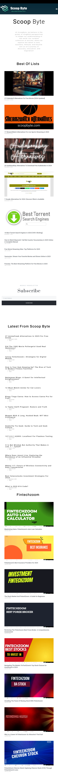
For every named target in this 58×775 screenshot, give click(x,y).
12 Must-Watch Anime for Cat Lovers (23, 388)
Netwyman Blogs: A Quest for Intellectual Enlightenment (25, 378)
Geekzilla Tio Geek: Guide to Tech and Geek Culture (26, 427)
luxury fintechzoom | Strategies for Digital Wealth (25, 357)
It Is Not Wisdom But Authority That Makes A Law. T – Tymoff (27, 446)
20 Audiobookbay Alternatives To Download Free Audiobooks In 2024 (28, 165)
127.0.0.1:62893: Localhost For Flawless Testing (29, 436)
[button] (56, 8)
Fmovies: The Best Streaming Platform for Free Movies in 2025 (26, 264)
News (10, 340)
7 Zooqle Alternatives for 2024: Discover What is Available (24, 199)
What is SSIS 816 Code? (16, 486)
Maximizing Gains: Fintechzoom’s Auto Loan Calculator (23, 529)
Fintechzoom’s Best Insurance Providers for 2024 (21, 563)
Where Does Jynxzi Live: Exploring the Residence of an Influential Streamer (23, 456)
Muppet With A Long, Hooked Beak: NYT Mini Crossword (26, 416)
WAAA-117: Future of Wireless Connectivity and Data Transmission (28, 466)
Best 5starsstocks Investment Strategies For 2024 (27, 477)
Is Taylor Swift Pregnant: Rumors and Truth (26, 407)
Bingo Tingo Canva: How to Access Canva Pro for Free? (29, 397)
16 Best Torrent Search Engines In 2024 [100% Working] (23, 233)
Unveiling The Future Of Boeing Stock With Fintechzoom (23, 701)
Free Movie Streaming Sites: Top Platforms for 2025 (22, 249)
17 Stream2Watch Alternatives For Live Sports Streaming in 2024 (26, 132)
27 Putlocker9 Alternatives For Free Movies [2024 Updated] (24, 98)
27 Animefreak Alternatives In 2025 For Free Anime (26, 337)
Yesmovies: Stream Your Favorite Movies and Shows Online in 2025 (27, 256)
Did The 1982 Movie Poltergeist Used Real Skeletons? (25, 347)
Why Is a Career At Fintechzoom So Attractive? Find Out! (23, 734)
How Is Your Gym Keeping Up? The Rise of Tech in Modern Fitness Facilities (28, 368)
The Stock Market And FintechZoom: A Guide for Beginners (24, 596)
